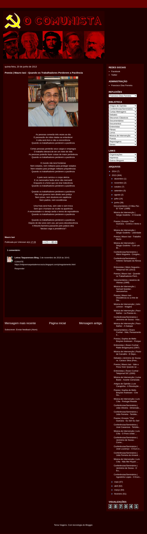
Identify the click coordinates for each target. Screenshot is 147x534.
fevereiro (118, 494)
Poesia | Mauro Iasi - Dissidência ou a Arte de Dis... (126, 297)
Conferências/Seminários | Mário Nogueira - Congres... (127, 253)
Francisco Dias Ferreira (121, 85)
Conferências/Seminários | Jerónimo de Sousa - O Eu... (125, 468)
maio (116, 482)
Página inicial (57, 323)
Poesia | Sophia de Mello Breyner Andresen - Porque (127, 339)
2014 (114, 171)
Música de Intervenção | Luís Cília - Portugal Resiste (127, 400)
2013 (114, 175)
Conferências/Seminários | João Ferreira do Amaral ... (127, 454)
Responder (20, 268)
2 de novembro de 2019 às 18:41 (54, 257)
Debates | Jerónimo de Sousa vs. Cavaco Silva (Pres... (127, 359)
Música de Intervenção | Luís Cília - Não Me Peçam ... (127, 460)
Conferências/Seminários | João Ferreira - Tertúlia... (126, 413)
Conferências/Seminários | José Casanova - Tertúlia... (127, 425)
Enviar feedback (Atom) (26, 329)
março (117, 490)
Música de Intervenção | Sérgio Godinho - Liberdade (127, 231)
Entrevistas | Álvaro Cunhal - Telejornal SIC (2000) (126, 372)
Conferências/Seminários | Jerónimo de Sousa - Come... (125, 440)
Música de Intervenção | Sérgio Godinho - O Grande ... (127, 214)
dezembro (119, 179)
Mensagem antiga (90, 323)
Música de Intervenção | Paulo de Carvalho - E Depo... (127, 352)
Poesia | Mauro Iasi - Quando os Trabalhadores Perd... (127, 274)
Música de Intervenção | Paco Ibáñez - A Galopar (127, 324)
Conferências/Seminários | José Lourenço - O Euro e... (127, 447)
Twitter (114, 75)
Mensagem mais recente (20, 323)
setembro (118, 190)
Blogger (89, 525)
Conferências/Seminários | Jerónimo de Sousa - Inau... (127, 318)
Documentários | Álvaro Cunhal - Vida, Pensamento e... (127, 332)
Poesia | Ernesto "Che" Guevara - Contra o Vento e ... (127, 223)
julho (116, 198)
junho (117, 202)
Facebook (115, 71)
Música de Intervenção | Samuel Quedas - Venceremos (124, 288)
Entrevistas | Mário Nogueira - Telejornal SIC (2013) (127, 268)
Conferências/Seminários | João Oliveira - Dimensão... (127, 406)
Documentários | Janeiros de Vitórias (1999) (126, 281)
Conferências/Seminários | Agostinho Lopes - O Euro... (127, 475)
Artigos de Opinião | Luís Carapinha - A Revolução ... (127, 385)
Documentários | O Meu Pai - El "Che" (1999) (127, 207)
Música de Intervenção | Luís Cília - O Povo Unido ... (127, 432)
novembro (119, 183)
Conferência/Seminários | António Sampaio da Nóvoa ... (127, 260)
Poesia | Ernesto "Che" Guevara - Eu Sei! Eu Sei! (126, 419)
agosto (117, 195)
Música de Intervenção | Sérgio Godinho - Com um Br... (127, 245)
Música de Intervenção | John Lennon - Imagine (127, 305)
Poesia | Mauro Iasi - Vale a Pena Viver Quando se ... (126, 365)
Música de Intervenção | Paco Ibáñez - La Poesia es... (127, 311)
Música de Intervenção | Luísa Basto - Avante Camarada (127, 378)
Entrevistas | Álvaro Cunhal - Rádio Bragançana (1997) (126, 346)
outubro (118, 187)
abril (116, 486)
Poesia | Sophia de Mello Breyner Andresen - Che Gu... (126, 392)
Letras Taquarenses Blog (27, 257)
